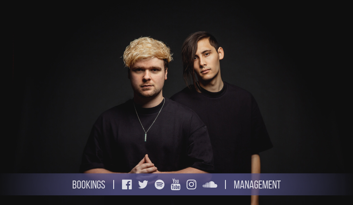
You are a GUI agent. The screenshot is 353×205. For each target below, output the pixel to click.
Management (257, 185)
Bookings (88, 185)
